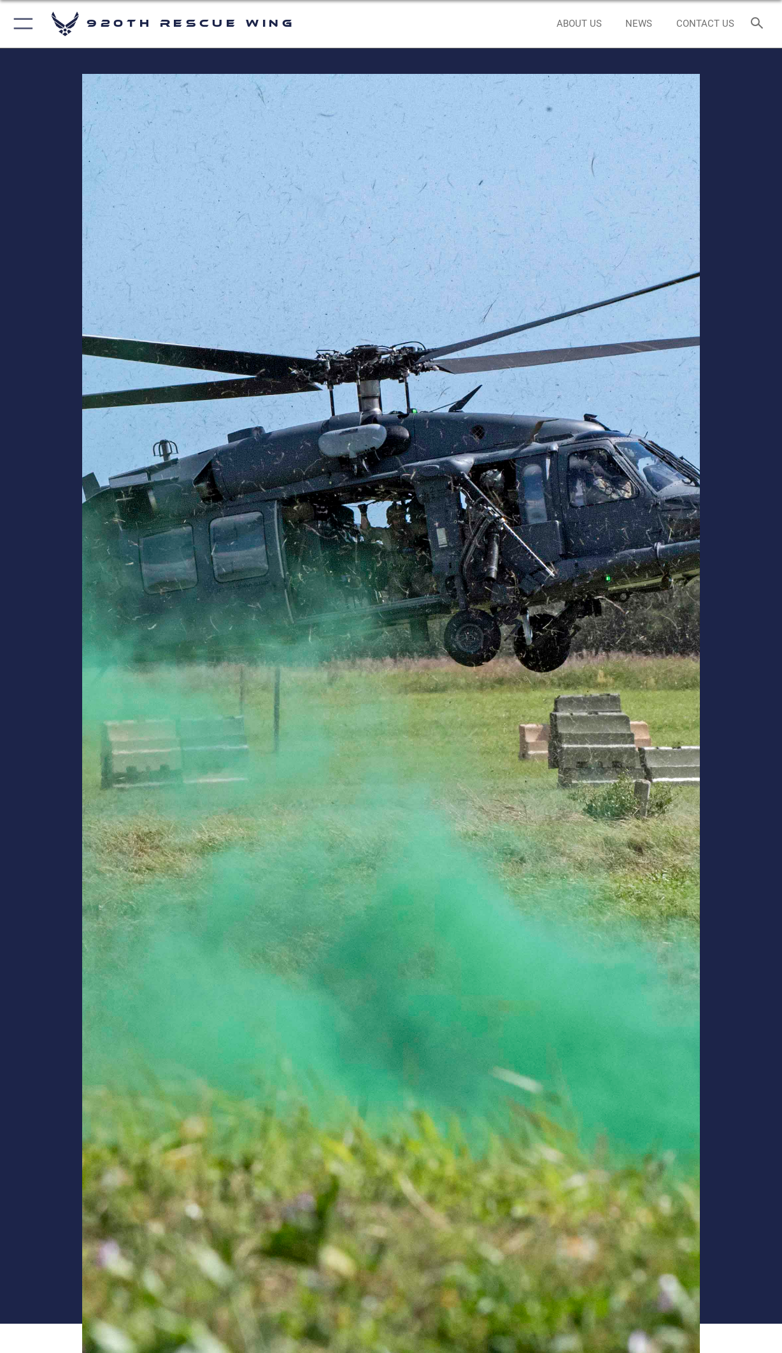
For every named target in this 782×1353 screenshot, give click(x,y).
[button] (20, 24)
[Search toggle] (760, 24)
